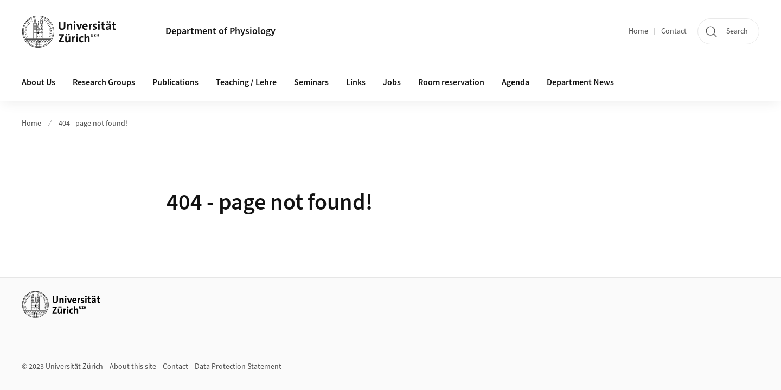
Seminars (311, 82)
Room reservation (451, 82)
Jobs (392, 82)
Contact (674, 31)
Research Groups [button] (104, 82)
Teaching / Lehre (246, 82)
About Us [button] (38, 82)
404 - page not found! (93, 123)
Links (356, 82)
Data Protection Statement (238, 366)
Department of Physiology (220, 31)
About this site (133, 366)
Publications (175, 82)
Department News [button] (580, 82)
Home (638, 31)
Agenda (515, 82)
